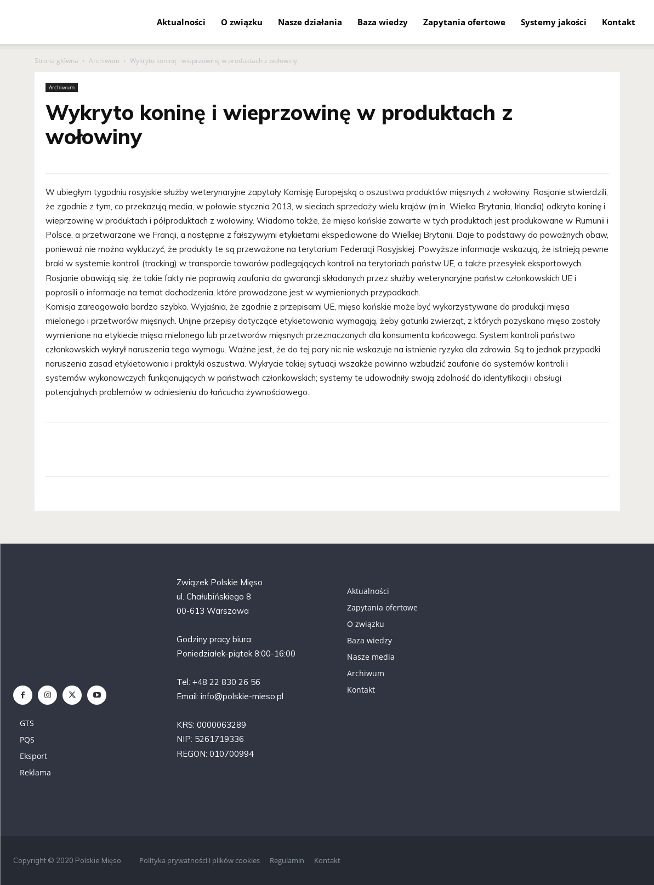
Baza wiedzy (382, 21)
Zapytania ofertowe (464, 21)
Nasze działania (310, 21)
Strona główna (56, 60)
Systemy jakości (554, 21)
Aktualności (181, 21)
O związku (242, 21)
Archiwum (104, 60)
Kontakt (618, 21)
